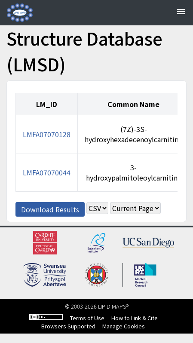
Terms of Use (87, 318)
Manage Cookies (123, 326)
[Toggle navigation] (181, 12)
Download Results (50, 209)
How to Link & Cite (134, 318)
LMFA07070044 (46, 172)
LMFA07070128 (46, 134)
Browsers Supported (68, 326)
